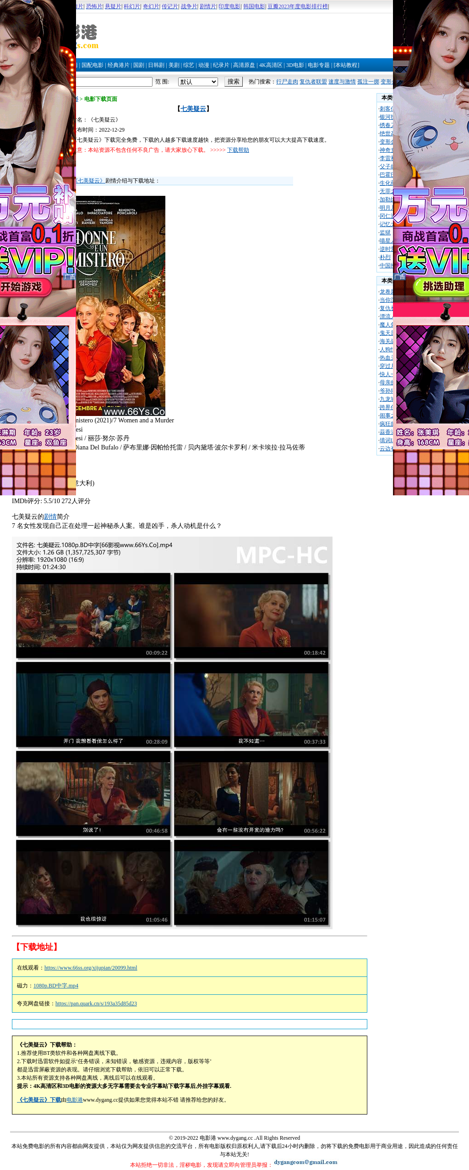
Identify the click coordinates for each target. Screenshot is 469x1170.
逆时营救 (391, 249)
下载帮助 (238, 150)
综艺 (188, 65)
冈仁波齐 (391, 216)
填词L (387, 440)
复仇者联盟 (313, 81)
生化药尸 (391, 183)
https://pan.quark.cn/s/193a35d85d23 (96, 1003)
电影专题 (319, 65)
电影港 (74, 1100)
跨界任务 (391, 407)
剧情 (50, 516)
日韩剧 (156, 65)
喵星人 (388, 241)
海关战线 (391, 341)
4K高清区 (271, 65)
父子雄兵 (391, 166)
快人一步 (391, 374)
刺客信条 (391, 108)
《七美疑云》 (88, 180)
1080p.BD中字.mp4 (55, 985)
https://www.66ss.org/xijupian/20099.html (90, 968)
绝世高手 (391, 133)
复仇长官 (391, 308)
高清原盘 (244, 65)
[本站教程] (346, 65)
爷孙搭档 (391, 391)
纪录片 (221, 65)
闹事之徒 (391, 415)
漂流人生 (391, 316)
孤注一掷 (368, 81)
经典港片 (119, 65)
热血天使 (391, 358)
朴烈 (385, 257)
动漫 (203, 65)
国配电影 (93, 65)
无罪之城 (391, 191)
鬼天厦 (388, 333)
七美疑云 (193, 108)
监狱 (385, 232)
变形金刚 (392, 81)
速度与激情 (342, 81)
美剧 (174, 65)
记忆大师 (391, 224)
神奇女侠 (391, 150)
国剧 (138, 65)
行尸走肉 (287, 81)
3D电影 (295, 65)
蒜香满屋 (391, 432)
